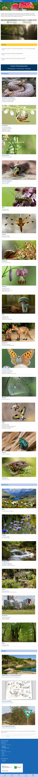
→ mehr (2, 49)
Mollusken (4, 261)
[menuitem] (37, 1)
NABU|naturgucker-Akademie (6, 751)
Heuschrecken (5, 155)
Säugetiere (4, 342)
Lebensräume (21, 68)
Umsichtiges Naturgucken (8, 726)
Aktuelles (3, 44)
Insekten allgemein (7, 181)
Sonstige (3, 761)
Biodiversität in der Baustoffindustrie (11, 675)
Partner (3, 754)
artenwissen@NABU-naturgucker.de (6, 744)
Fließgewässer (5, 562)
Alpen (3, 509)
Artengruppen (12, 68)
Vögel (3, 422)
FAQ (2, 756)
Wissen (3, 753)
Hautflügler (5, 125)
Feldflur (4, 535)
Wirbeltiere (5, 478)
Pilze (3, 314)
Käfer (3, 207)
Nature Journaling (6, 701)
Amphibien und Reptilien (8, 98)
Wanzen (4, 452)
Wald (3, 643)
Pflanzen (4, 286)
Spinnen (4, 397)
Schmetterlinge (6, 369)
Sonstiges (28, 68)
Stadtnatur (5, 615)
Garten (3, 589)
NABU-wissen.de (4, 755)
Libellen (4, 234)
